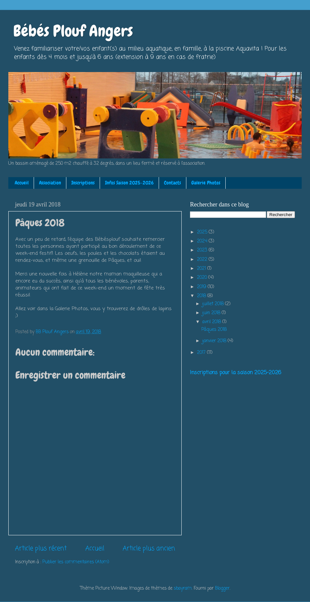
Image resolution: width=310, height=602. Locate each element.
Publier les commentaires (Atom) (75, 562)
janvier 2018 (215, 341)
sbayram (183, 588)
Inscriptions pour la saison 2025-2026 (235, 373)
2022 (203, 259)
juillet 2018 (213, 304)
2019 (202, 286)
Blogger (222, 588)
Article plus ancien (149, 548)
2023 (203, 250)
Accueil (22, 182)
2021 (202, 268)
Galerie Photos (205, 182)
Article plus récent (41, 548)
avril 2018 (212, 322)
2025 (203, 232)
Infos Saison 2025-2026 (129, 182)
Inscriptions (83, 182)
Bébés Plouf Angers (73, 31)
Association (50, 182)
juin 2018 (212, 313)
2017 (202, 352)
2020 (202, 277)
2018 (202, 295)
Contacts (172, 182)
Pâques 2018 (214, 329)
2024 (203, 241)
